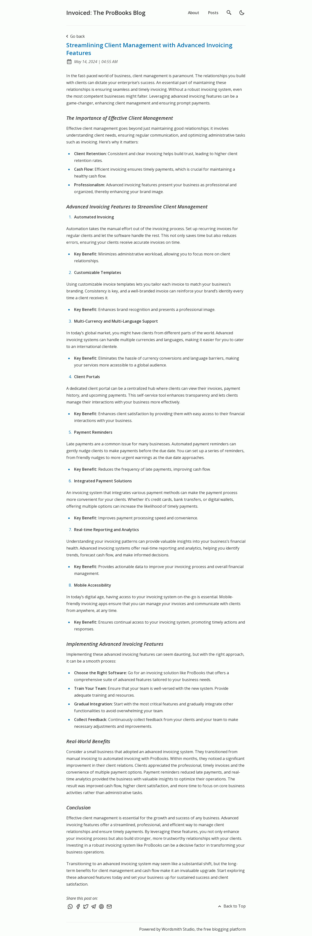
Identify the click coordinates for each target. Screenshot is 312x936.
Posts (213, 12)
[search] (229, 13)
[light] (242, 13)
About (193, 12)
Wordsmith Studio (178, 929)
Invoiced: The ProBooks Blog (105, 13)
